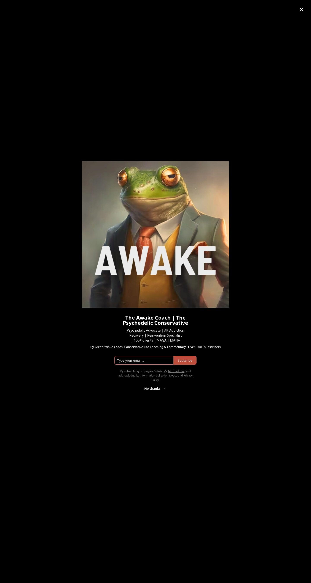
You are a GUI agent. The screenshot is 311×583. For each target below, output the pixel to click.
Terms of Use (176, 371)
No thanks (155, 388)
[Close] (301, 9)
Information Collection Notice (158, 375)
